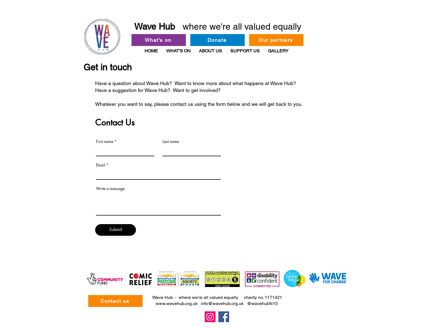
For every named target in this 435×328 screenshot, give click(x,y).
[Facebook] (223, 316)
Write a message (110, 189)
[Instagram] (210, 316)
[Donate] (217, 40)
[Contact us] (115, 301)
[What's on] (158, 40)
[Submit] (115, 230)
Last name (171, 142)
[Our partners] (276, 40)
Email (100, 165)
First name (104, 142)
